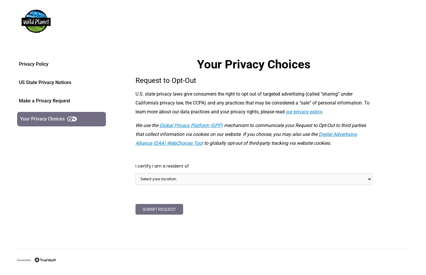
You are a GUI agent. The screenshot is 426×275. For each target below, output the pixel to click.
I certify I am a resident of (162, 166)
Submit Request (159, 209)
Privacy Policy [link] (34, 64)
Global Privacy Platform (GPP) (191, 125)
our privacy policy (304, 112)
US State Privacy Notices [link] (45, 82)
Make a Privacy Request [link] (44, 101)
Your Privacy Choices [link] (48, 119)
